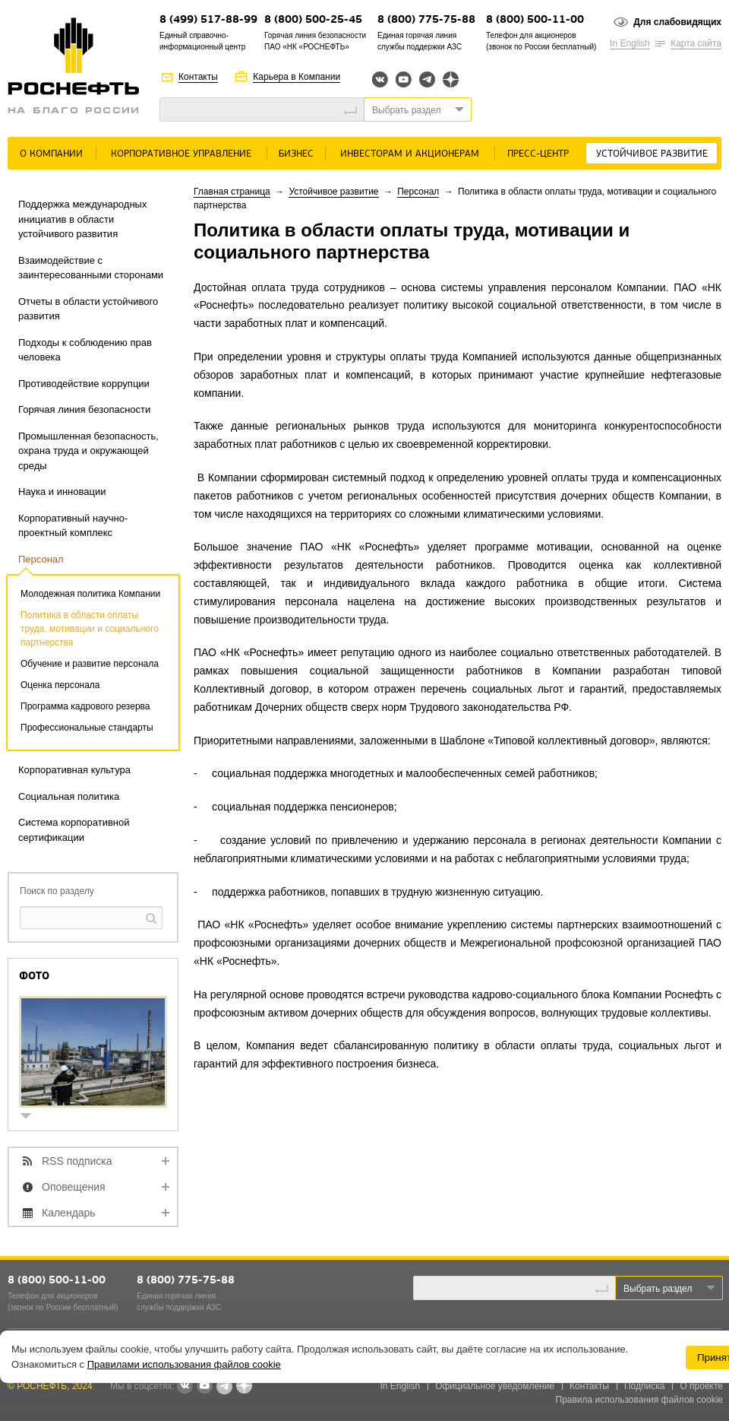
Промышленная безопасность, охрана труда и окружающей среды (88, 450)
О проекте (701, 1386)
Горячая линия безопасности (84, 409)
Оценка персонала (60, 685)
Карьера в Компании (296, 76)
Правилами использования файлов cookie (184, 1364)
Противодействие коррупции (84, 383)
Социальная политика (68, 796)
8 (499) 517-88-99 (208, 20)
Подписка (644, 1386)
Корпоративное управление (181, 154)
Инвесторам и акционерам (409, 154)
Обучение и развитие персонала (90, 663)
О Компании (51, 154)
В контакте (184, 1386)
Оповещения (74, 1187)
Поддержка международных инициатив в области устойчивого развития (82, 218)
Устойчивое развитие (652, 154)
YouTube (404, 79)
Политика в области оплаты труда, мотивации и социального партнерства (90, 629)
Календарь (69, 1213)
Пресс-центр (538, 154)
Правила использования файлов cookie (640, 1399)
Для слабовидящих (677, 22)
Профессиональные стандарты (87, 727)
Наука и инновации (62, 491)
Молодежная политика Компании (90, 593)
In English (630, 43)
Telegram (427, 79)
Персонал (41, 559)
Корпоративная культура (74, 770)
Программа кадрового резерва (85, 706)
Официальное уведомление (494, 1386)
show (32, 1117)
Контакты (198, 76)
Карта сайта (696, 43)
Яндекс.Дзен (451, 79)
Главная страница (232, 191)
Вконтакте (380, 79)
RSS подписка (77, 1161)
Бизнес (296, 154)
